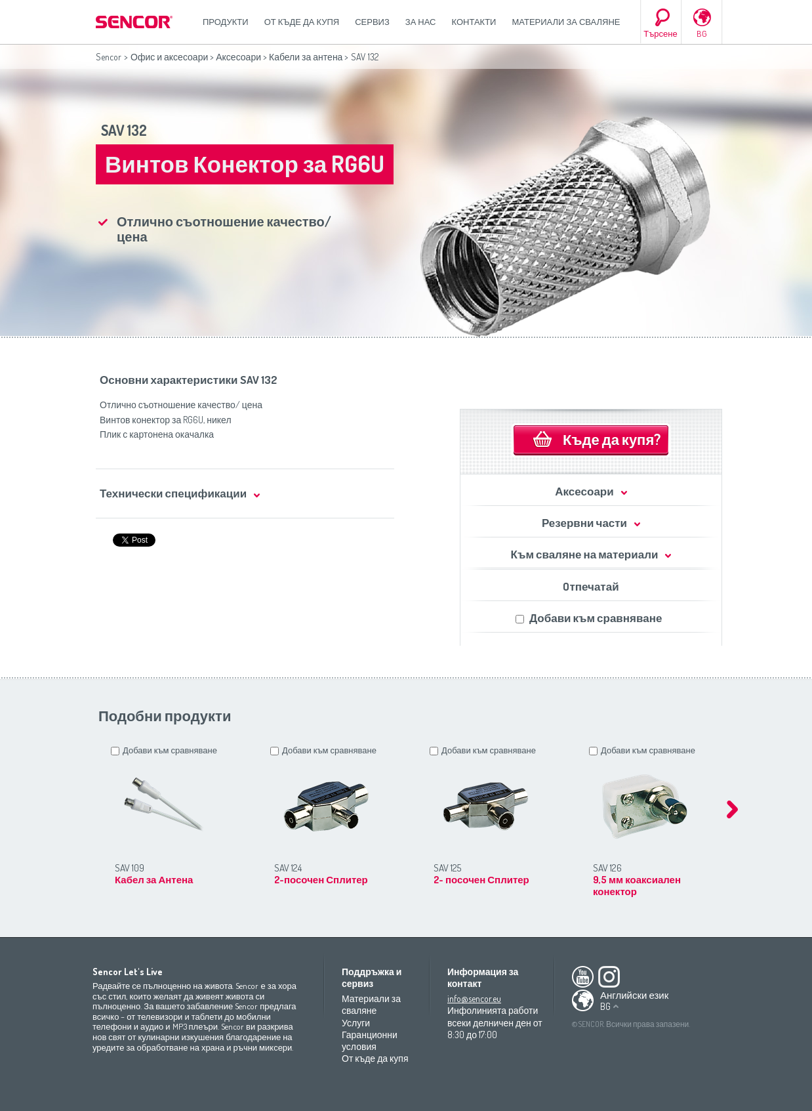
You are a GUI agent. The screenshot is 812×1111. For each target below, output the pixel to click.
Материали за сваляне (566, 21)
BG (702, 33)
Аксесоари (238, 56)
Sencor (108, 56)
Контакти (474, 21)
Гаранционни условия (369, 1040)
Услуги (356, 1022)
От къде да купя (302, 21)
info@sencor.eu (474, 998)
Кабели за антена (305, 56)
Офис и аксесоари (169, 56)
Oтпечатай (591, 586)
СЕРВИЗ (372, 21)
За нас (420, 21)
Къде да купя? (611, 439)
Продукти (226, 21)
